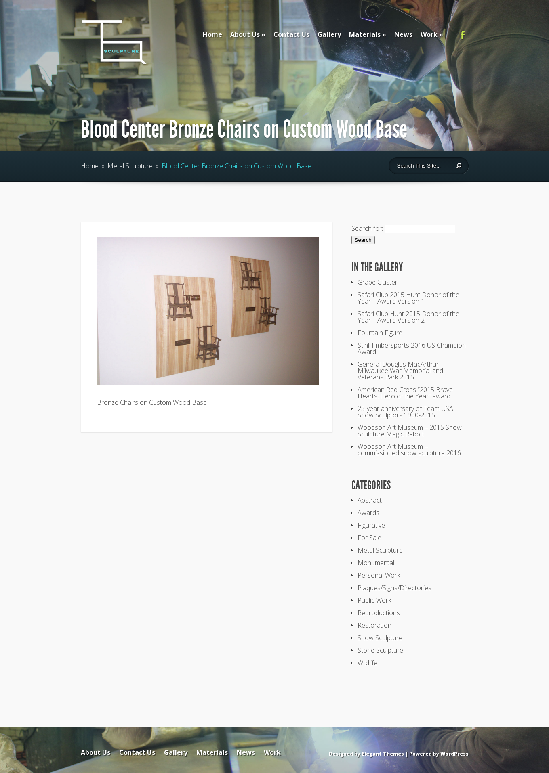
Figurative (371, 525)
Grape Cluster (378, 282)
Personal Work (379, 575)
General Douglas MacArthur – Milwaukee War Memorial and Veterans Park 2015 (401, 370)
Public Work (374, 600)
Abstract (370, 500)
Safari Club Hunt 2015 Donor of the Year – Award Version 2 (408, 317)
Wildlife (367, 662)
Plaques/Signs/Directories (394, 587)
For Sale (369, 537)
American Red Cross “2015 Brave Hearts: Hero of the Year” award (405, 392)
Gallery (329, 34)
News (403, 34)
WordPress (454, 753)
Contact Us (291, 34)
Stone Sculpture (380, 650)
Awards (368, 512)
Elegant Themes (383, 753)
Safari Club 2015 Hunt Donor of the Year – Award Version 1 (408, 298)
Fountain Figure (380, 332)
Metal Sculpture (130, 165)
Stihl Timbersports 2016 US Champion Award (412, 348)
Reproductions (379, 612)
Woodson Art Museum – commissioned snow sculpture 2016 (409, 449)
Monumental (376, 562)
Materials (365, 34)
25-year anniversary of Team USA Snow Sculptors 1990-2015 (405, 411)
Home (212, 34)
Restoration (374, 625)
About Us (245, 34)
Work (429, 34)
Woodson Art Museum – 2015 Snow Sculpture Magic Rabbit (410, 430)
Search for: (367, 228)
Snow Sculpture (380, 637)
